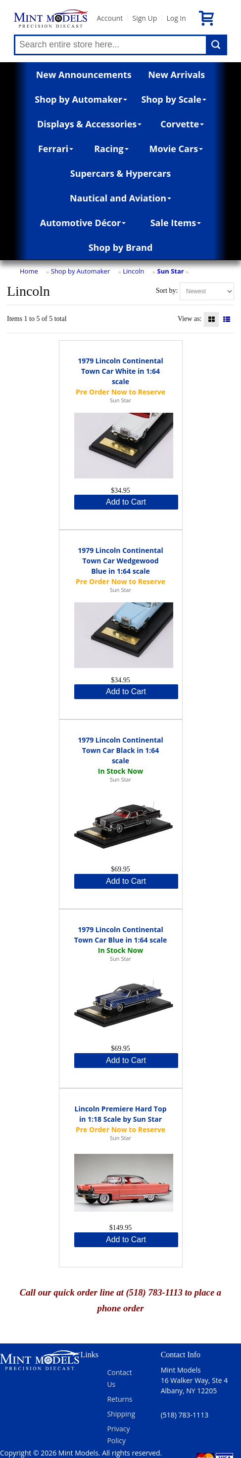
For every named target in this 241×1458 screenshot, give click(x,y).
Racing (111, 149)
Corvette (182, 124)
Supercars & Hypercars (120, 173)
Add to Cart (126, 502)
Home (29, 271)
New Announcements (84, 74)
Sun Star (170, 271)
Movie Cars (176, 149)
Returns (119, 1399)
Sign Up (144, 18)
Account (109, 18)
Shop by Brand (121, 247)
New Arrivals (176, 74)
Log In (176, 18)
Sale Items (175, 223)
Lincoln (133, 271)
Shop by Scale (173, 99)
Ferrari (55, 149)
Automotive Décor (83, 223)
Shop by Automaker (81, 99)
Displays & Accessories (89, 124)
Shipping (121, 1414)
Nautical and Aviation (120, 198)
